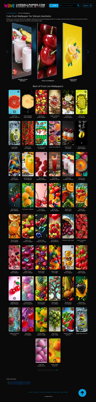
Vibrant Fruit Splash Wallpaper (14, 178)
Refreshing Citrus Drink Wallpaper (28, 178)
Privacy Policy (55, 392)
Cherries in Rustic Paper (68, 240)
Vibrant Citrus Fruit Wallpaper (81, 178)
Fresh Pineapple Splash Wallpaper (28, 116)
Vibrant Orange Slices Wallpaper (14, 241)
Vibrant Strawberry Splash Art (68, 334)
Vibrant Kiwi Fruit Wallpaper (81, 116)
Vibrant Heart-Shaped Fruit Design (41, 241)
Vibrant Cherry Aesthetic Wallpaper (28, 272)
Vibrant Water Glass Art (81, 333)
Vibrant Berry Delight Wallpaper (81, 272)
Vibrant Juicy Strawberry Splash (81, 303)
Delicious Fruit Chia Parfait (68, 147)
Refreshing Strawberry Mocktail (55, 178)
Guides (66, 392)
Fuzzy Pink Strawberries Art (41, 365)
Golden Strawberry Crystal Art (54, 116)
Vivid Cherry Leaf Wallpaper (28, 334)
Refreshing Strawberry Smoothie (68, 178)
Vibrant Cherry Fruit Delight (41, 272)
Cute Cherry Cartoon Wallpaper (41, 209)
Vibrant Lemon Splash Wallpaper (81, 147)
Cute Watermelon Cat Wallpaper (41, 147)
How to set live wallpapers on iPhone (19, 384)
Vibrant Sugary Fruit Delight (54, 272)
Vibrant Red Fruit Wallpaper (28, 147)
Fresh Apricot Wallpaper (28, 209)
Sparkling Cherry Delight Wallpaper (14, 303)
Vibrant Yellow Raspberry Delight (41, 334)
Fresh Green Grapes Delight (54, 334)
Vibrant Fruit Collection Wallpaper (28, 241)
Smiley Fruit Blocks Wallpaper (68, 272)
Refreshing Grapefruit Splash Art (14, 116)
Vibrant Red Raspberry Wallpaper (41, 178)
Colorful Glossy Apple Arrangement (28, 303)
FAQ (62, 392)
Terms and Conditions (45, 392)
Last (57, 370)
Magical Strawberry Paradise (14, 334)
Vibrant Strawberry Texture (81, 241)
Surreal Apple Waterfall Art (14, 147)
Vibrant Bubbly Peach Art (54, 365)
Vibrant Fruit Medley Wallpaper (41, 116)
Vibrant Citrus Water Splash (68, 209)
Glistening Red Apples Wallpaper (14, 209)
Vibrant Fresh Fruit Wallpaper (68, 303)
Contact (30, 392)
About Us (36, 392)
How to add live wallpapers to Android (20, 382)
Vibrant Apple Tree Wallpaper (54, 303)
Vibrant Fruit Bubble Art (54, 147)
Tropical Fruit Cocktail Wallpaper (68, 116)
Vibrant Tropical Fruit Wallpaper (41, 303)
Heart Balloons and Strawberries (55, 241)
